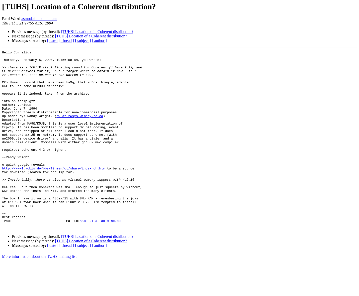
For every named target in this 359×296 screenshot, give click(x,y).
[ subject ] (83, 40)
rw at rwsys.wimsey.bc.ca (79, 129)
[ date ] (52, 40)
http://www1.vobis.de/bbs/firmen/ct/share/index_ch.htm (53, 192)
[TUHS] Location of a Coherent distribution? (97, 31)
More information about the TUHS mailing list (39, 292)
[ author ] (99, 40)
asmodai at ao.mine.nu (39, 18)
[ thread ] (66, 40)
